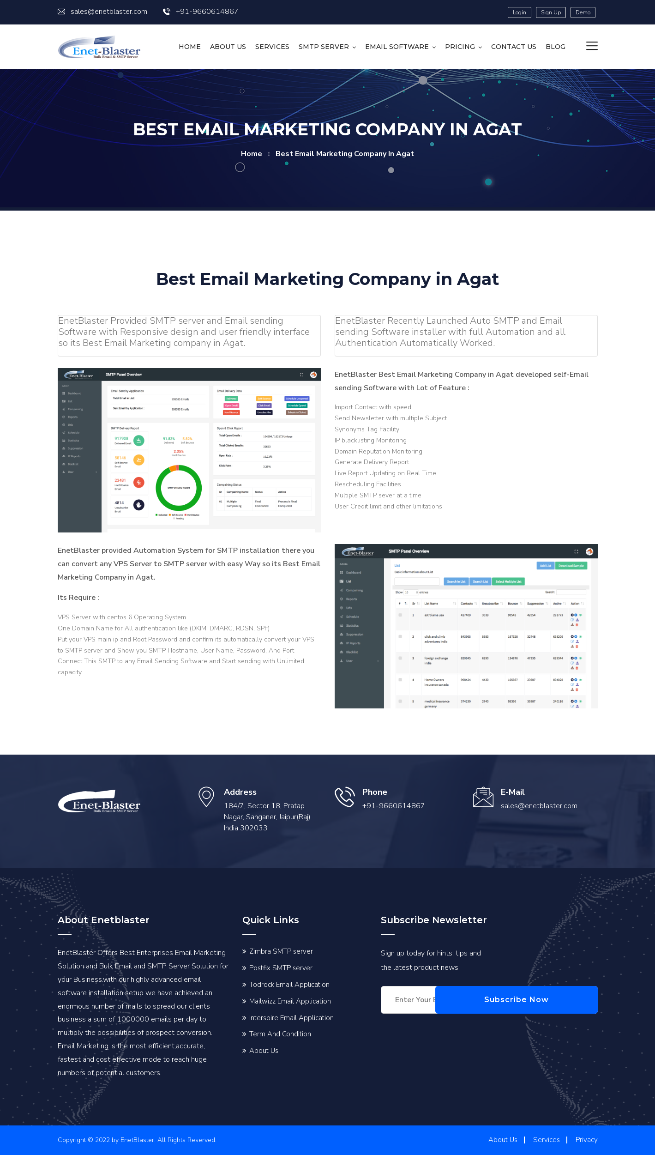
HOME (190, 46)
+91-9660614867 (201, 11)
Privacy (587, 1139)
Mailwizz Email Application (290, 1001)
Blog (555, 46)
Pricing (460, 46)
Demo (583, 12)
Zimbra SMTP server (281, 951)
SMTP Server (324, 46)
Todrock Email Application (289, 984)
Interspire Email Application (291, 1017)
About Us (228, 46)
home (251, 154)
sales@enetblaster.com (102, 11)
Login (519, 12)
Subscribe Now (554, 999)
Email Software (397, 46)
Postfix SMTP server (280, 968)
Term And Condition (280, 1034)
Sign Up (551, 12)
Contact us (513, 46)
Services (272, 46)
